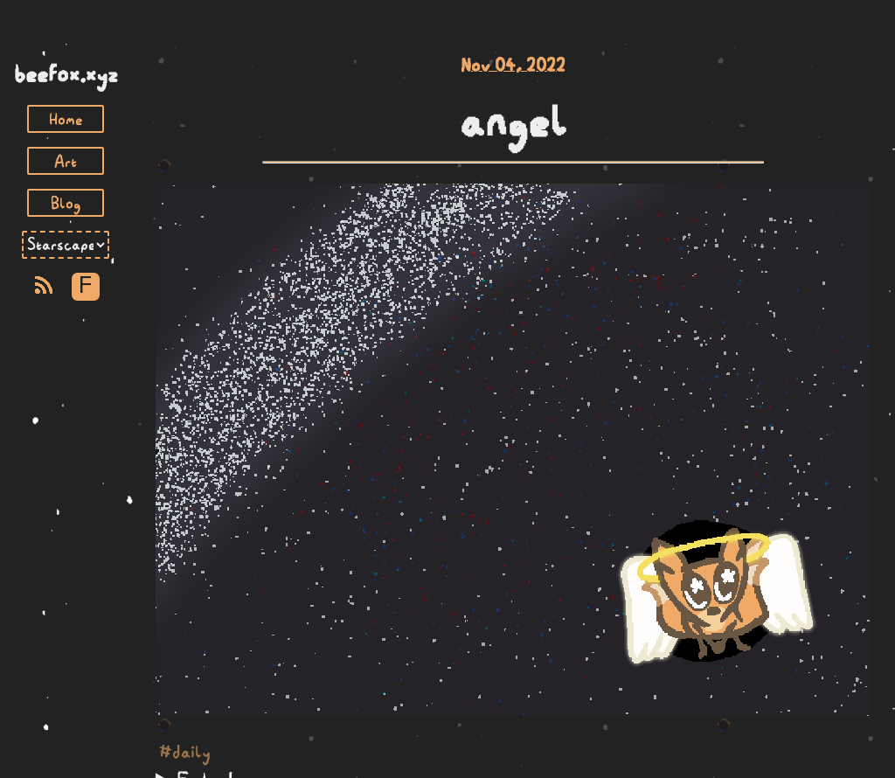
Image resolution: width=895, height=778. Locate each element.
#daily (185, 752)
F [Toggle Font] (85, 286)
